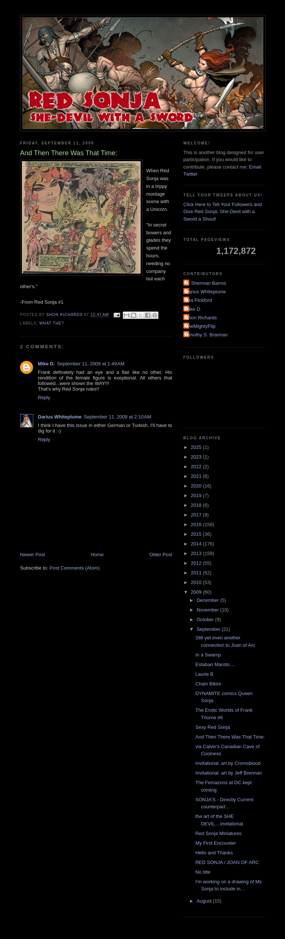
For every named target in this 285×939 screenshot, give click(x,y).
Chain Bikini (208, 684)
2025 (197, 447)
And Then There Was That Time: (230, 737)
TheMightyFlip (200, 326)
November (208, 610)
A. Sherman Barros (205, 283)
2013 (197, 553)
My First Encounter (215, 843)
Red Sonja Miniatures (218, 833)
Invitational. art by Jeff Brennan (228, 773)
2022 (197, 466)
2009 (197, 592)
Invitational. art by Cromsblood (228, 763)
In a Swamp (208, 655)
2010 (197, 582)
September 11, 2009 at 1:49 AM (91, 363)
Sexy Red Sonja (212, 727)
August (205, 901)
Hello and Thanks (214, 852)
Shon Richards (201, 317)
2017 (197, 515)
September (209, 629)
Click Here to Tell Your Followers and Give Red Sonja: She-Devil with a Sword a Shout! (222, 212)
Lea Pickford (198, 300)
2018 (197, 505)
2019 (197, 495)
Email (255, 167)
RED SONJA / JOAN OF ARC (227, 862)
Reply (44, 397)
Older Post (161, 554)
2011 (197, 573)
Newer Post (32, 554)
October (206, 619)
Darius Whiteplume (60, 417)
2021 (197, 476)
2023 (197, 457)
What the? (51, 323)
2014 (197, 544)
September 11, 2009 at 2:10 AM (117, 417)
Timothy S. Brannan (206, 335)
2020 (197, 486)
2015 (197, 534)
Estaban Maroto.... (215, 664)
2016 (197, 524)
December (208, 600)
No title (202, 872)
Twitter (190, 174)
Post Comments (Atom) (75, 568)
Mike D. (46, 363)
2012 (197, 563)
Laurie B (204, 674)
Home (97, 554)
